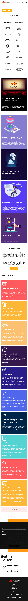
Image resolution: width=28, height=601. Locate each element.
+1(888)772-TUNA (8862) (20, 2)
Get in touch (7, 11)
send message (14, 546)
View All (14, 510)
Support (14, 590)
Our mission (14, 588)
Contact (14, 591)
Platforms (14, 587)
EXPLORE (17, 268)
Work (14, 584)
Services (14, 585)
